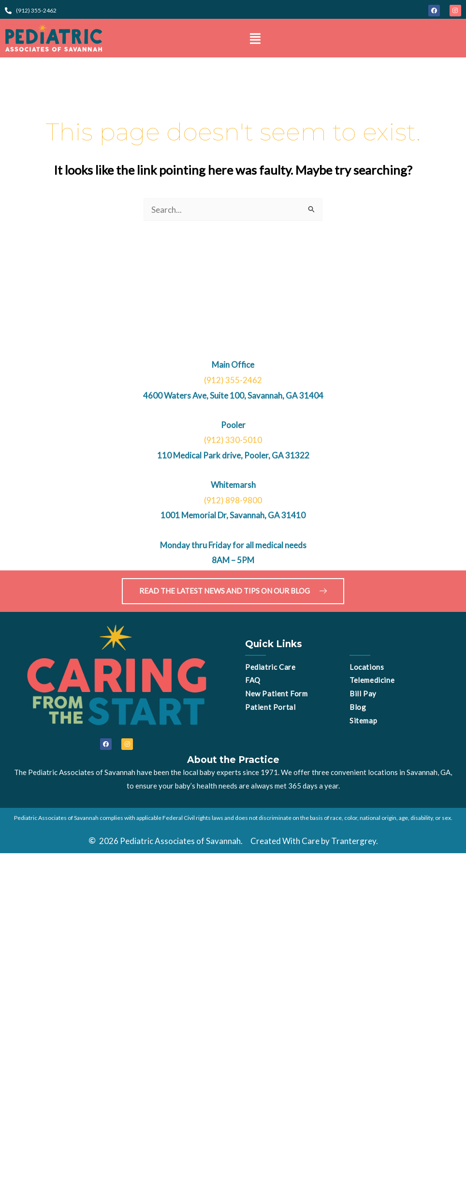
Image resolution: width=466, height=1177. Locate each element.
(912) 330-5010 (233, 440)
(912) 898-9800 (233, 500)
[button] (255, 38)
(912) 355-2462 (233, 380)
